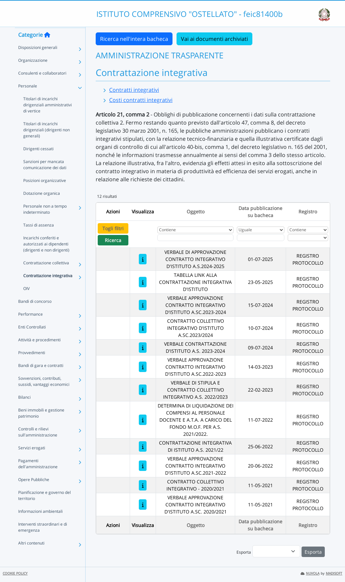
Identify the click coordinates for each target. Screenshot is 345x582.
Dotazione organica (41, 206)
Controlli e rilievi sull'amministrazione (37, 445)
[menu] (276, 551)
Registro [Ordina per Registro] (308, 211)
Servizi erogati (31, 461)
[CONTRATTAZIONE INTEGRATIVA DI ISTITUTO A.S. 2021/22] (143, 446)
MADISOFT (334, 573)
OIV (26, 301)
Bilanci (24, 410)
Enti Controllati (32, 340)
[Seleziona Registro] (308, 237)
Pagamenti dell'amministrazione (38, 476)
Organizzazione (33, 73)
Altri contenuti (31, 556)
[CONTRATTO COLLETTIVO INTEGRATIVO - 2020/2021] (143, 485)
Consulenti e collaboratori (42, 86)
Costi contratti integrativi (140, 100)
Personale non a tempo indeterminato (45, 222)
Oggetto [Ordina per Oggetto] (196, 211)
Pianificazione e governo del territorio (44, 508)
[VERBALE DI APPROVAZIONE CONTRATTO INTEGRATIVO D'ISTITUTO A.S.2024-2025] (143, 259)
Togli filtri (113, 228)
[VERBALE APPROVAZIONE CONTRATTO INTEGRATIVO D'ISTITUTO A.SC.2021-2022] (143, 465)
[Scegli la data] (260, 237)
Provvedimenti (31, 365)
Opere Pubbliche (33, 492)
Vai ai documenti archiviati (214, 39)
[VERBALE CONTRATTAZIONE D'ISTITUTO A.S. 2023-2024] (143, 347)
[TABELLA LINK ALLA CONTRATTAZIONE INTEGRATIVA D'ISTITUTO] (143, 282)
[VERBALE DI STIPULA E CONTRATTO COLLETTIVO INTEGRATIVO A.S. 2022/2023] (143, 390)
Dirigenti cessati (38, 161)
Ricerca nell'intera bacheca (134, 39)
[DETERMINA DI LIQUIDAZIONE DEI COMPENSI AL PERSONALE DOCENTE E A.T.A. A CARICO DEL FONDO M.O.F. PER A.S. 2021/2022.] (143, 420)
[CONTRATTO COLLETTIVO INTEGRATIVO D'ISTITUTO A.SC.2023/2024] (143, 328)
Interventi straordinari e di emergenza (42, 540)
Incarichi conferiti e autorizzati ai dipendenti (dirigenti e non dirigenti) (46, 257)
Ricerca (113, 240)
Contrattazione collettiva (46, 276)
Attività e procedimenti (39, 352)
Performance (30, 327)
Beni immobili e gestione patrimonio (41, 426)
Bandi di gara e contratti (40, 378)
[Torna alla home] (47, 47)
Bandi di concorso (35, 314)
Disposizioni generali (37, 60)
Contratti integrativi (134, 90)
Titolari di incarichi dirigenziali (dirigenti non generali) (46, 143)
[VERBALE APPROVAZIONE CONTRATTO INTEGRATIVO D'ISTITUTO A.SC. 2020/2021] (143, 504)
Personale (27, 99)
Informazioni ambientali (40, 524)
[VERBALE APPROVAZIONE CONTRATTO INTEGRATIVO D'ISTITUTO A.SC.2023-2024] (143, 305)
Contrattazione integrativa (47, 288)
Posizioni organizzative (44, 193)
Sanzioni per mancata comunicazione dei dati (44, 177)
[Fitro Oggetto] (195, 237)
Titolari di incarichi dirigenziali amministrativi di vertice (47, 118)
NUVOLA (310, 573)
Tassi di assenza (38, 238)
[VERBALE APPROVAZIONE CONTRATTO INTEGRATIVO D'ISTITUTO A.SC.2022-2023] (143, 367)
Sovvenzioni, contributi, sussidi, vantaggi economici (43, 394)
